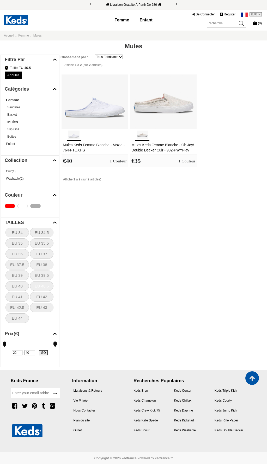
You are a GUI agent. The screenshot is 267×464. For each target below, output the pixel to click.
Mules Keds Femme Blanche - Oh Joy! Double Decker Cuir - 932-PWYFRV (162, 147)
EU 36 (17, 254)
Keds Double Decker (229, 430)
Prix (12, 333)
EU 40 (17, 286)
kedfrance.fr (164, 458)
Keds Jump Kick (226, 410)
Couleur (13, 195)
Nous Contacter (84, 410)
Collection (16, 160)
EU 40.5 (42, 286)
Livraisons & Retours (87, 390)
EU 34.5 (42, 232)
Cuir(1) (11, 171)
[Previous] (90, 4)
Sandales (13, 107)
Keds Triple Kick (226, 390)
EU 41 (17, 297)
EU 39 (17, 275)
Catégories (17, 89)
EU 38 (41, 264)
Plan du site (81, 420)
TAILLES (14, 222)
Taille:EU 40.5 (20, 68)
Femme (121, 20)
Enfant (146, 20)
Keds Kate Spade (146, 420)
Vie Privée (80, 400)
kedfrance (129, 458)
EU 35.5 (42, 243)
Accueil (9, 35)
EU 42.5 (17, 307)
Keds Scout (141, 430)
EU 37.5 (17, 264)
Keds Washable (185, 430)
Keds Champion (145, 400)
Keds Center (182, 390)
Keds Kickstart (184, 420)
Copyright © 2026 (108, 458)
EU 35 (17, 243)
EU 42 (41, 297)
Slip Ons (13, 129)
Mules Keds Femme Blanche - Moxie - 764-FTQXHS (94, 147)
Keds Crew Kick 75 (147, 410)
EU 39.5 (42, 275)
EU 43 (41, 307)
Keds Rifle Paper (226, 420)
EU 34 (17, 232)
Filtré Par (15, 59)
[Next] (176, 4)
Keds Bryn (141, 390)
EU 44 (17, 318)
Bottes (11, 136)
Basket (12, 114)
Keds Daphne (183, 410)
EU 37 (41, 254)
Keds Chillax (182, 400)
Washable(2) (15, 178)
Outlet (77, 430)
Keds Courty (223, 400)
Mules (12, 122)
